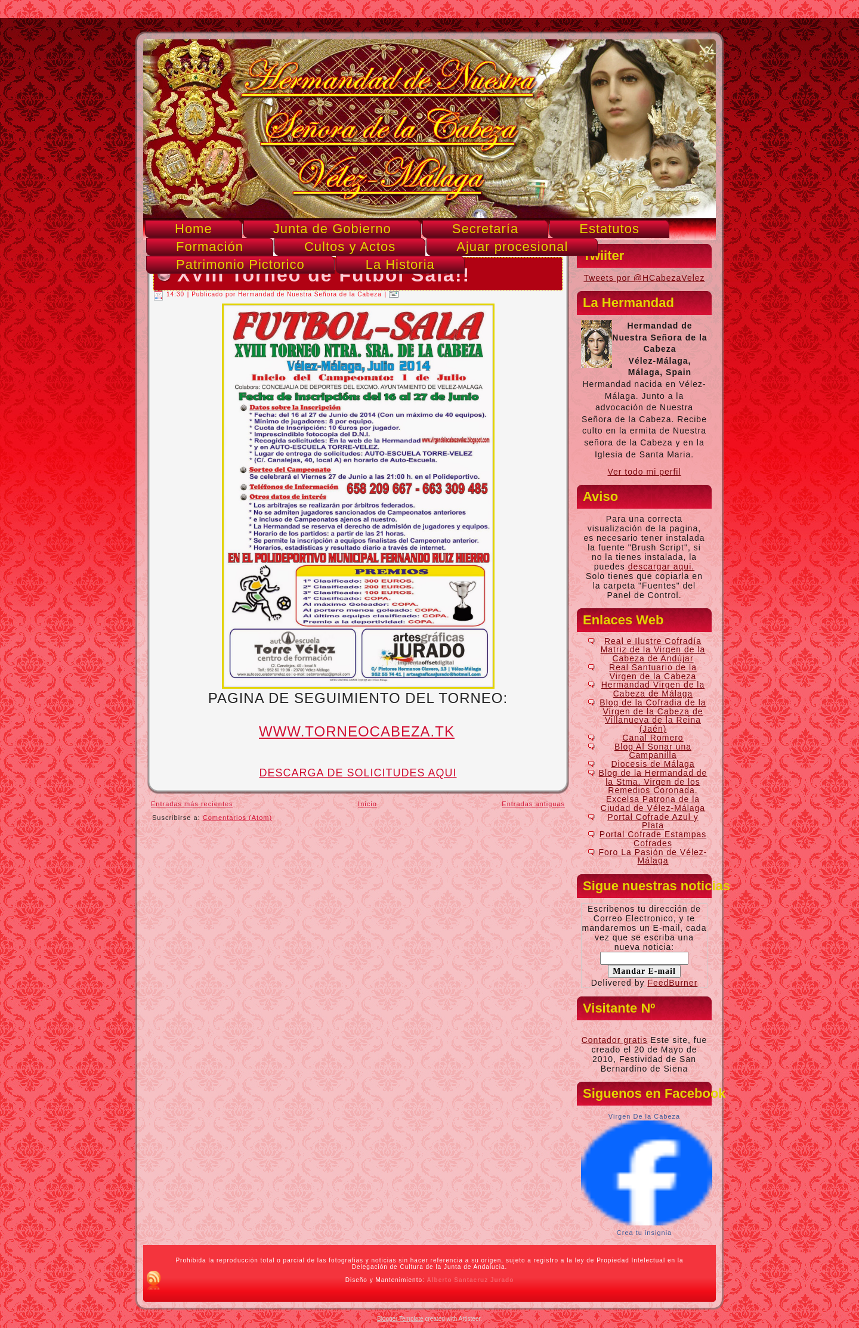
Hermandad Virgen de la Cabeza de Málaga (653, 689)
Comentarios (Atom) (237, 817)
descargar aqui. (661, 566)
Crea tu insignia (644, 1232)
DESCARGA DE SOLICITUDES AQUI (357, 773)
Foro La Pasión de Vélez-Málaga (653, 856)
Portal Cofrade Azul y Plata (653, 821)
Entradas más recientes (192, 803)
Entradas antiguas (533, 803)
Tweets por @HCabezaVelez (643, 278)
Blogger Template (400, 1318)
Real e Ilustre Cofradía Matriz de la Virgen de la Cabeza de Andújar (653, 650)
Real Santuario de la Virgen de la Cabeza (653, 672)
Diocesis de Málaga (652, 764)
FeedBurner (672, 983)
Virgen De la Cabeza (644, 1116)
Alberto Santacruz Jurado (470, 1280)
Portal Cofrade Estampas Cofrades (653, 838)
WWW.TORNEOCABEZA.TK (357, 731)
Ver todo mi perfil (644, 471)
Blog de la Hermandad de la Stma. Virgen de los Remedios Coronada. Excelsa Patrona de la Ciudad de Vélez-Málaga (653, 790)
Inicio (367, 803)
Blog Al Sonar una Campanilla (652, 751)
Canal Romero (652, 737)
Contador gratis (615, 1040)
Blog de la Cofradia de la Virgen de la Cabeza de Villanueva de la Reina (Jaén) (653, 715)
